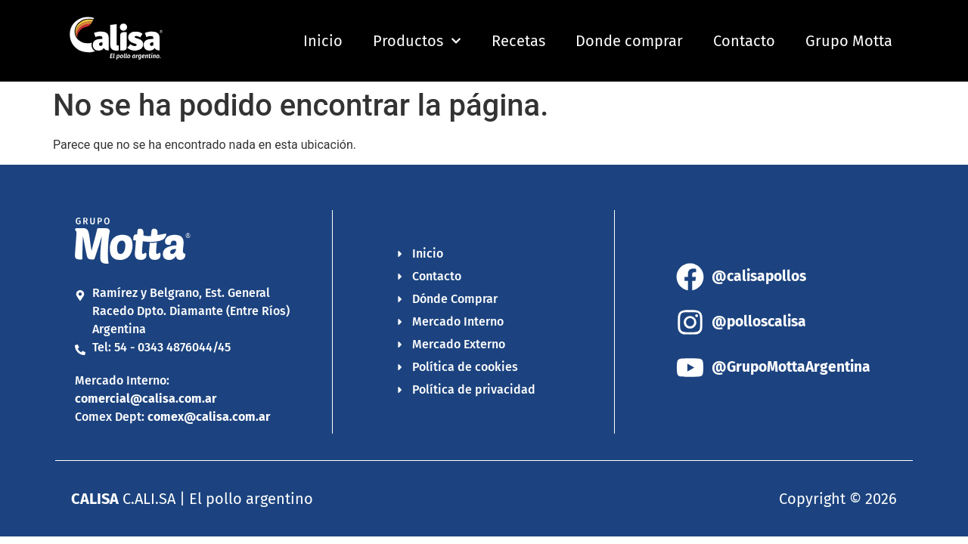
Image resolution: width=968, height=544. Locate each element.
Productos (417, 41)
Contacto (744, 41)
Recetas (518, 41)
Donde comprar (629, 41)
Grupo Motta (848, 41)
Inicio (323, 41)
